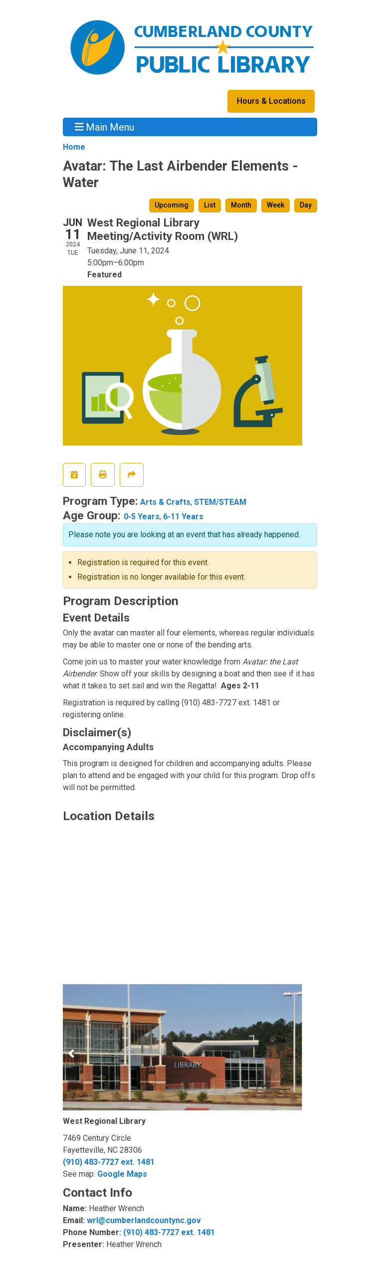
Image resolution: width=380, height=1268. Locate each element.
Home (74, 147)
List (209, 205)
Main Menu (105, 126)
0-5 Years (142, 516)
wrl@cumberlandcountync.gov (144, 1220)
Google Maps (122, 1174)
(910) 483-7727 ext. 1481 (109, 1162)
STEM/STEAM (220, 502)
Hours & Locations (271, 101)
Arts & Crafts (165, 502)
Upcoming (172, 205)
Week (275, 205)
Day (306, 205)
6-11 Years (183, 516)
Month (241, 205)
